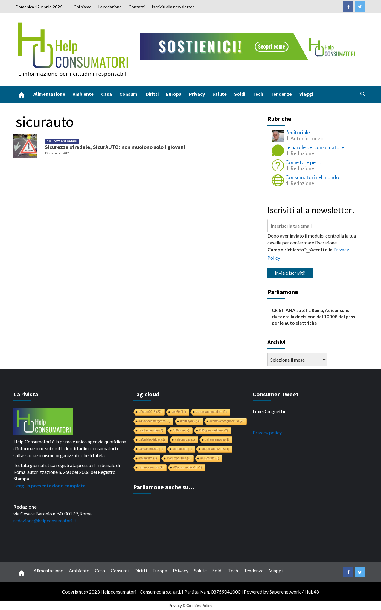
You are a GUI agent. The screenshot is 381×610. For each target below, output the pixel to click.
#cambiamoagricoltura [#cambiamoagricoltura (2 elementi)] (226, 421)
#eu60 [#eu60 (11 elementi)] (178, 411)
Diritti (152, 94)
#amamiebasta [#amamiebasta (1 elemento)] (151, 449)
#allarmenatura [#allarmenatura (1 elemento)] (217, 439)
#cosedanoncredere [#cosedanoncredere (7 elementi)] (211, 411)
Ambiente (83, 94)
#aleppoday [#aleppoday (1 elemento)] (185, 439)
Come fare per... (303, 162)
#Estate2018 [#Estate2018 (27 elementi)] (150, 411)
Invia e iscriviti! (290, 273)
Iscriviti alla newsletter (173, 6)
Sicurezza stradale (62, 141)
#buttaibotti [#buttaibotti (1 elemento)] (182, 449)
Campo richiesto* (286, 249)
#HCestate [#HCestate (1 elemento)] (209, 458)
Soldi (239, 94)
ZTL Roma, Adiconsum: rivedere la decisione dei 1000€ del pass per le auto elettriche (313, 317)
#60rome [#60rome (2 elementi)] (181, 430)
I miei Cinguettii (269, 411)
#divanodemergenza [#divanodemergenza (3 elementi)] (154, 421)
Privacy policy (267, 432)
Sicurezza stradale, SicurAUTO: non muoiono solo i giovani (115, 147)
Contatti (137, 6)
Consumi (128, 94)
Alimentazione (49, 94)
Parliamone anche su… (163, 487)
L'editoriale (297, 132)
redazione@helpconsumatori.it (44, 520)
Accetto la (319, 249)
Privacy (197, 94)
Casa (106, 94)
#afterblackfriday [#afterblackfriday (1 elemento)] (152, 439)
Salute (219, 94)
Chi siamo (83, 6)
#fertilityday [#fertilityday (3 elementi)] (190, 421)
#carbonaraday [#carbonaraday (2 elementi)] (151, 430)
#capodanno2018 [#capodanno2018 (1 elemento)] (215, 449)
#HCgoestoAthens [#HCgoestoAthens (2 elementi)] (213, 430)
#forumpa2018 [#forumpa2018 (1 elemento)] (179, 458)
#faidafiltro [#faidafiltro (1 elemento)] (148, 458)
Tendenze (281, 94)
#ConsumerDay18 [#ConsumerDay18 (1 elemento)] (187, 467)
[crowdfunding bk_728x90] (249, 45)
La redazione (110, 6)
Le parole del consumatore (314, 147)
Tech (258, 94)
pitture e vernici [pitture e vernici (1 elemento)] (151, 467)
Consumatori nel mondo (312, 177)
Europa (174, 94)
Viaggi (306, 94)
